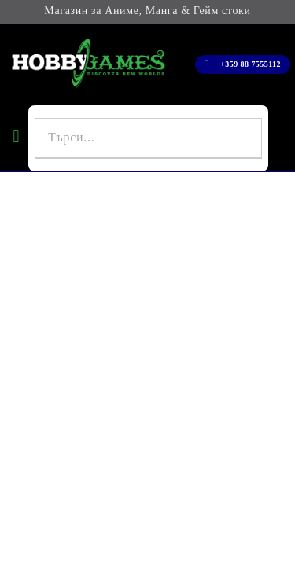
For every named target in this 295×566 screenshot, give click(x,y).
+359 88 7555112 (250, 64)
